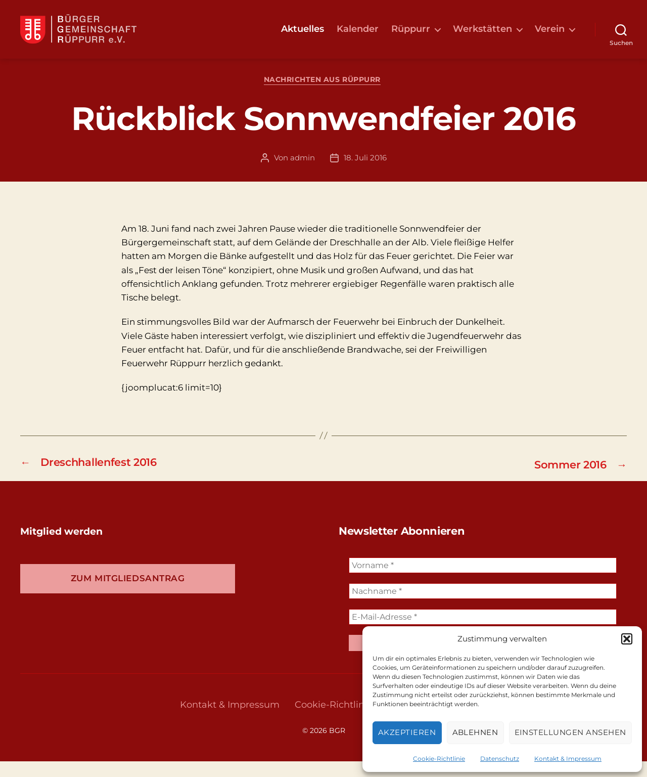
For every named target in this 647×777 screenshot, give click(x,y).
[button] (627, 639)
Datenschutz (499, 758)
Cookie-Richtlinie (439, 758)
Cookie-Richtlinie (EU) (344, 720)
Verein (550, 36)
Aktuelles (302, 36)
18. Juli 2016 (365, 174)
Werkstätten (482, 36)
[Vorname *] (483, 581)
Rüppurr (410, 36)
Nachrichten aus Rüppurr (323, 96)
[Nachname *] (483, 607)
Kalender (358, 36)
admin (302, 174)
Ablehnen (475, 732)
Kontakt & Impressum (568, 758)
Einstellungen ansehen (571, 732)
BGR (337, 746)
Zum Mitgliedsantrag (128, 594)
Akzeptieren (407, 732)
